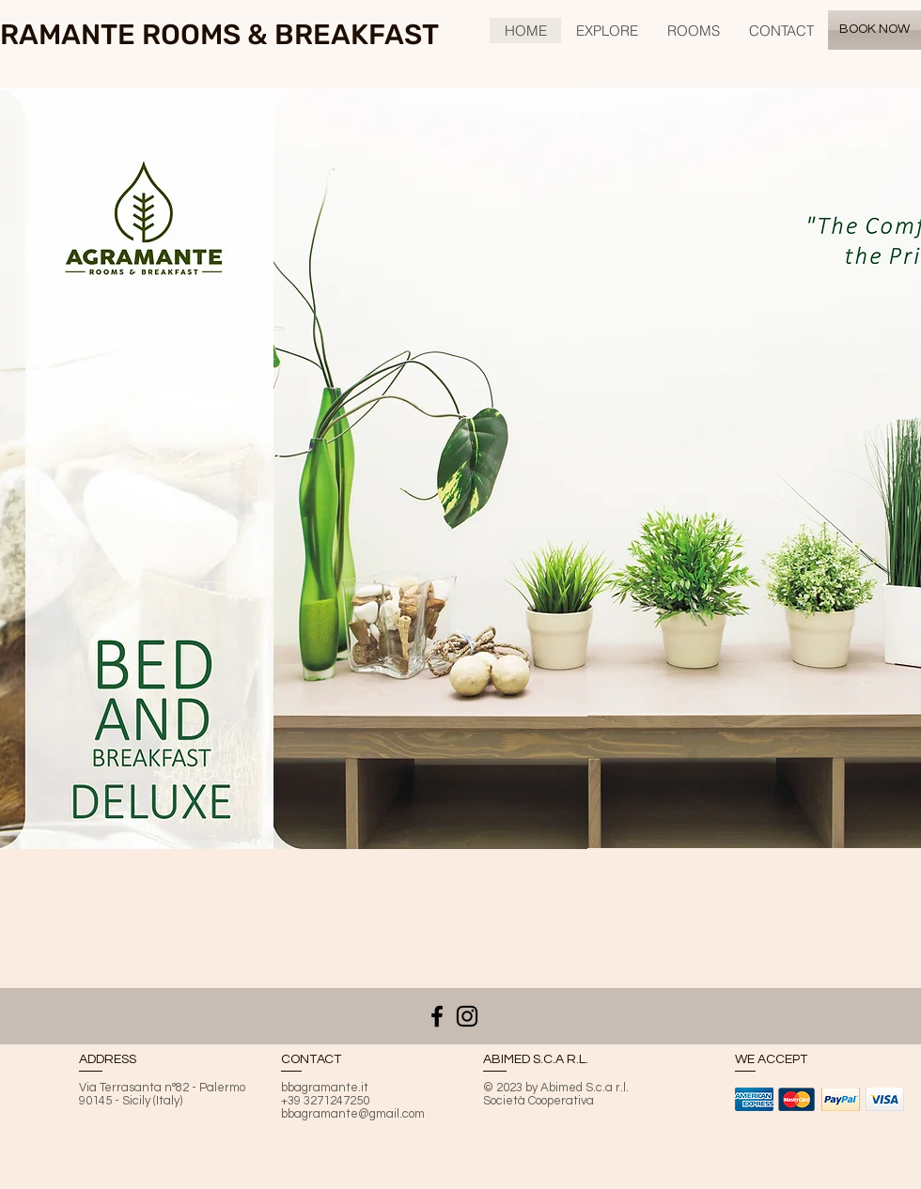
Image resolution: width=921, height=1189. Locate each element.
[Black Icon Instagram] (467, 1016)
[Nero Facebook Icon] (437, 1016)
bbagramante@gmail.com (353, 1113)
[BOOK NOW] (874, 30)
